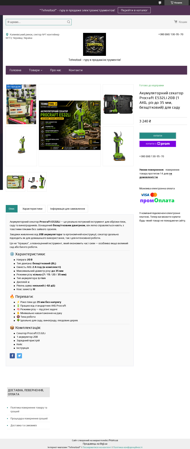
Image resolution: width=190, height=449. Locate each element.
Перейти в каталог (134, 10)
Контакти (75, 70)
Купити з (158, 144)
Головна (15, 70)
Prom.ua (113, 440)
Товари (34, 70)
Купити (158, 135)
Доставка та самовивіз (24, 425)
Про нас (55, 70)
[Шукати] (68, 22)
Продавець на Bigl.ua (95, 443)
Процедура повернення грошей (29, 418)
